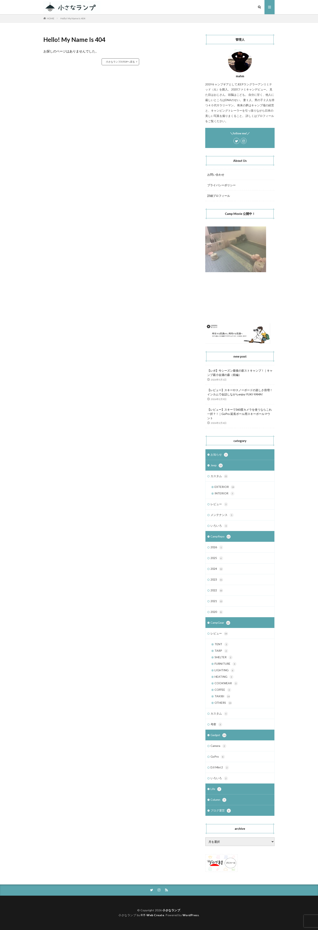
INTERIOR (224, 494)
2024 (217, 569)
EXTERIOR (225, 487)
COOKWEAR (226, 683)
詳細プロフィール (218, 195)
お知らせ (219, 455)
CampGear (220, 623)
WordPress (191, 915)
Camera (218, 746)
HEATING (224, 677)
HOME (50, 18)
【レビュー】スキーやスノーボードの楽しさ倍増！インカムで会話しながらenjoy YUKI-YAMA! (240, 392)
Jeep (217, 465)
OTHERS (223, 703)
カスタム (219, 476)
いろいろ (219, 526)
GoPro (218, 757)
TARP (221, 651)
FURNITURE (225, 664)
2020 (217, 612)
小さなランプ (171, 910)
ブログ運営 (221, 811)
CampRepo (221, 537)
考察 (216, 724)
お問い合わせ (215, 174)
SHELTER (224, 657)
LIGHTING (225, 670)
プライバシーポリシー (221, 185)
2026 (217, 547)
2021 (217, 601)
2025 (217, 558)
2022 (217, 590)
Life (216, 789)
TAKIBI (222, 696)
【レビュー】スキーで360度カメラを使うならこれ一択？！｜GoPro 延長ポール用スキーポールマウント (239, 414)
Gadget (218, 735)
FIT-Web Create (152, 915)
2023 (217, 580)
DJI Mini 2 (220, 768)
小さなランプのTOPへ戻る (120, 61)
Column (218, 800)
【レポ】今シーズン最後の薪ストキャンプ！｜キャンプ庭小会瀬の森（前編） (240, 372)
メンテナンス (222, 515)
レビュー (219, 504)
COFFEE (223, 690)
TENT (221, 644)
